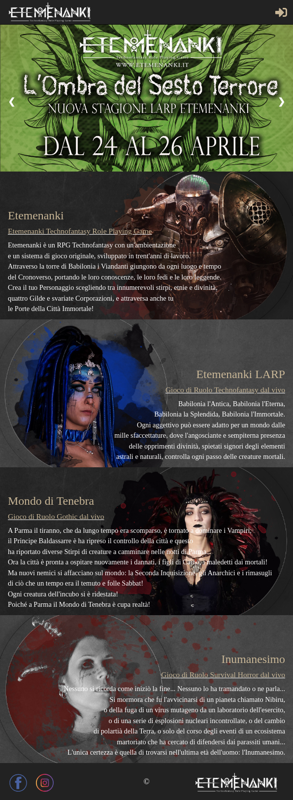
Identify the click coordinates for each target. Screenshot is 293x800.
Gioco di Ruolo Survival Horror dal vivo (223, 674)
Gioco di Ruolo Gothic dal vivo (56, 516)
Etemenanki (36, 215)
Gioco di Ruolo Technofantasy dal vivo (225, 389)
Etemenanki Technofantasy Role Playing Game (80, 231)
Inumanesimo (253, 659)
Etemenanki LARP (240, 374)
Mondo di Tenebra (51, 500)
